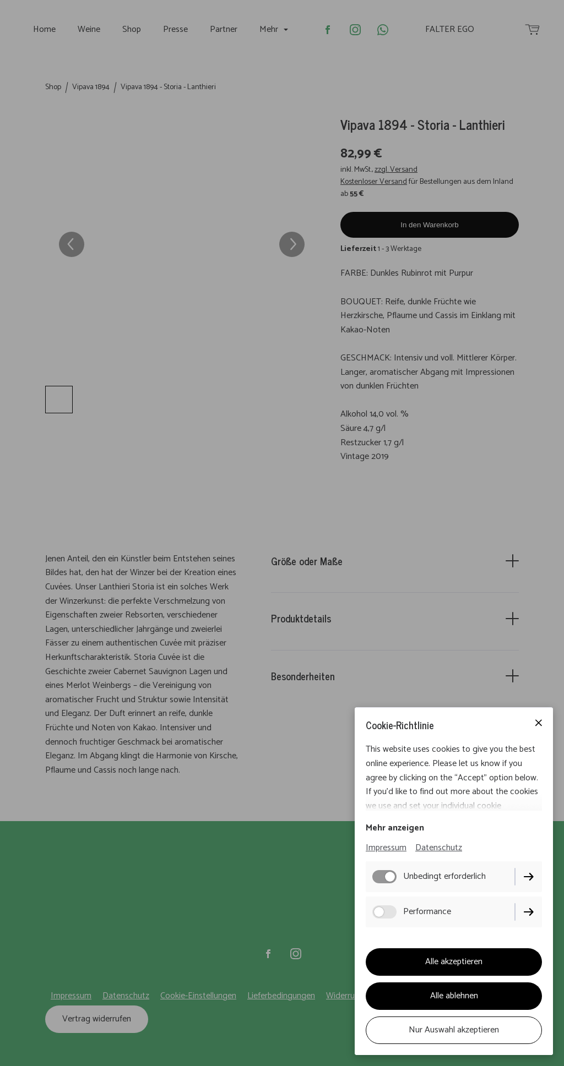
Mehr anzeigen (395, 828)
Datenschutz (438, 847)
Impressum (386, 847)
